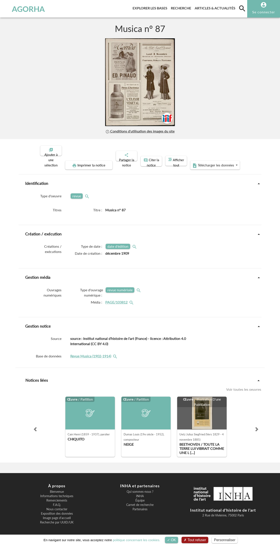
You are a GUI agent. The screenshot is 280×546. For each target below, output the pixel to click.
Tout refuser (195, 540)
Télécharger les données (215, 161)
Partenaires (140, 505)
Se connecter (263, 12)
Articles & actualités (216, 7)
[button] (35, 425)
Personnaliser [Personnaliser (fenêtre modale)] (224, 540)
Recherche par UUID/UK (57, 519)
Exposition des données (57, 510)
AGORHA (24, 8)
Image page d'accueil (57, 514)
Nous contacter (56, 505)
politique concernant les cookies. (136, 540)
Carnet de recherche (140, 501)
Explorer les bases (151, 7)
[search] (242, 8)
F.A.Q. (57, 501)
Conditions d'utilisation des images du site (140, 131)
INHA (140, 492)
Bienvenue (57, 488)
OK (171, 540)
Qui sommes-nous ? (140, 488)
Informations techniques (56, 492)
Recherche (182, 7)
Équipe (140, 497)
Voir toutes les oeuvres (243, 385)
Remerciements (56, 497)
